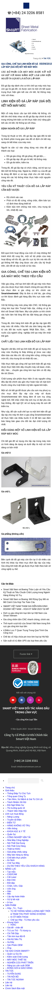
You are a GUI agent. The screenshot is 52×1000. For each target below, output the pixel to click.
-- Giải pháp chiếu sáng (16, 852)
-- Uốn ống (10, 889)
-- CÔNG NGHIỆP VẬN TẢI (17, 837)
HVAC (13, 925)
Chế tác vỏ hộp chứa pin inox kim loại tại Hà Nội (26, 637)
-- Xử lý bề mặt (12, 899)
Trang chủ (37, 58)
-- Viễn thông (11, 828)
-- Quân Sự (10, 834)
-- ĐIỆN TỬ (10, 823)
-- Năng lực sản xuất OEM (17, 965)
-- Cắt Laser (10, 877)
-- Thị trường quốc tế (15, 808)
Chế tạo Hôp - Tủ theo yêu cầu (25, 920)
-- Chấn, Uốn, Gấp (14, 886)
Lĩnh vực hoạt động (14, 814)
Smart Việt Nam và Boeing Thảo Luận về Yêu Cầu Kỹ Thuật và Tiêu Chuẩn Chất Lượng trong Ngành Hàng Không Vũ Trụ (26, 592)
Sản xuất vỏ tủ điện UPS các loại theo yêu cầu (25, 641)
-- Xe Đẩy (9, 942)
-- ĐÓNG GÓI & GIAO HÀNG (18, 968)
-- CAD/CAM (11, 874)
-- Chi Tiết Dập (12, 933)
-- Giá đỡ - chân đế (14, 927)
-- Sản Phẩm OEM (13, 945)
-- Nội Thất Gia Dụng (15, 843)
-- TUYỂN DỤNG (13, 974)
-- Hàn (8, 891)
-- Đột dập (10, 883)
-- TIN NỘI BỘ (12, 977)
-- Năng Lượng (12, 817)
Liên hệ (8, 982)
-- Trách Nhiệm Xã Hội (15, 802)
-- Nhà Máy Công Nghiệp (16, 840)
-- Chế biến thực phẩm (15, 858)
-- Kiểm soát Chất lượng (16, 957)
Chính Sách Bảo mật (15, 988)
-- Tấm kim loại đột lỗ (15, 936)
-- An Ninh (10, 860)
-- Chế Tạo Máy (12, 863)
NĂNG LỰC (10, 869)
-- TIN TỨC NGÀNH (14, 979)
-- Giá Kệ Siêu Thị (13, 939)
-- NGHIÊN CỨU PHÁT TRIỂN (19, 962)
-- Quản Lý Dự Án (13, 954)
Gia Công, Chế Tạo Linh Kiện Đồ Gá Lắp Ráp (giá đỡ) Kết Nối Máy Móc (19, 65)
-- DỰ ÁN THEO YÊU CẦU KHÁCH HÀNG (25, 866)
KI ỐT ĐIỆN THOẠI (19, 917)
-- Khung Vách (12, 922)
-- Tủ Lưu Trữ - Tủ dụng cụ (18, 930)
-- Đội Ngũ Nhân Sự (14, 805)
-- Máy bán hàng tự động (17, 855)
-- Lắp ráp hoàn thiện (15, 896)
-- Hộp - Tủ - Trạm (13, 908)
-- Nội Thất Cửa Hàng (15, 846)
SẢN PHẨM (10, 905)
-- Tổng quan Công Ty (15, 796)
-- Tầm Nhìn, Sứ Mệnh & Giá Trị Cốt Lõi (24, 799)
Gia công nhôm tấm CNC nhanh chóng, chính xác (26, 619)
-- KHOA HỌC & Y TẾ (15, 831)
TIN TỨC (47, 58)
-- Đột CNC (10, 880)
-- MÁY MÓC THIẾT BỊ (15, 960)
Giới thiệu (9, 790)
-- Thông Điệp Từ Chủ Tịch (17, 793)
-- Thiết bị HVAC (12, 849)
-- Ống (8, 948)
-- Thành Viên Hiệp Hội (16, 811)
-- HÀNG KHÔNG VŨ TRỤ (17, 825)
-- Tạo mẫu (10, 872)
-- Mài (8, 894)
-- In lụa (8, 902)
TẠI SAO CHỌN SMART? (17, 951)
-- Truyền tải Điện (13, 820)
